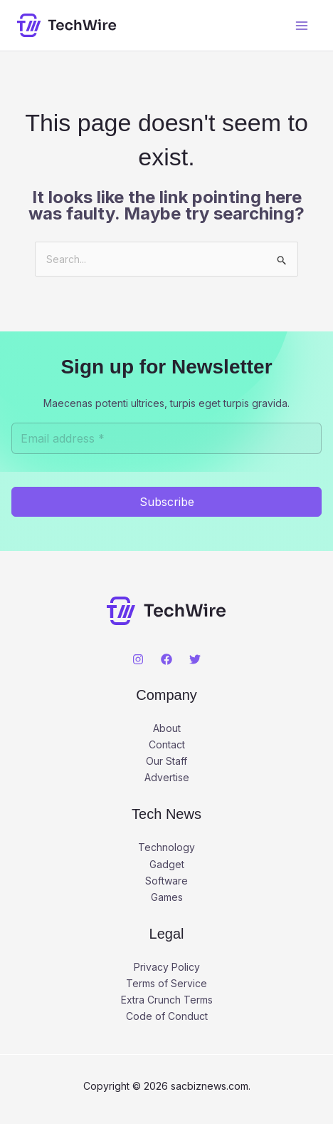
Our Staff (166, 761)
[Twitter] (195, 659)
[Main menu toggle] (301, 25)
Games (167, 897)
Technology (166, 847)
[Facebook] (166, 659)
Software (166, 881)
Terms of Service (166, 983)
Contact (167, 744)
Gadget (166, 864)
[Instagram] (138, 659)
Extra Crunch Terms (167, 1000)
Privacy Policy (167, 967)
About (167, 728)
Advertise (166, 777)
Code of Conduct (167, 1016)
